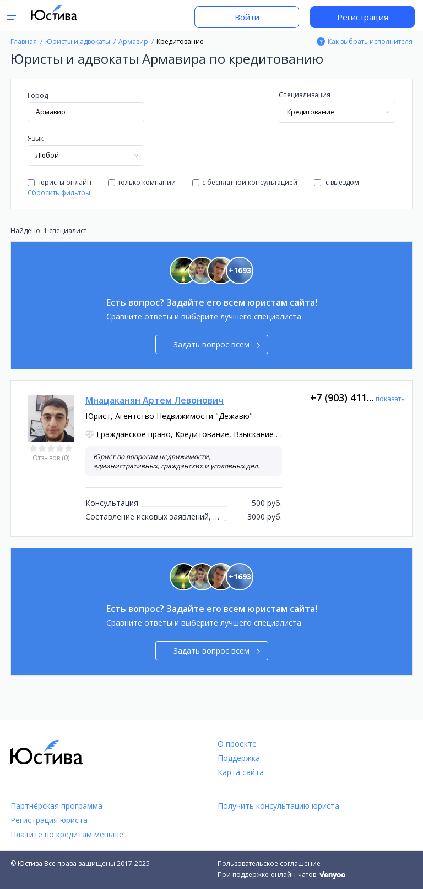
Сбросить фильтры (59, 192)
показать (390, 399)
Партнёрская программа (56, 805)
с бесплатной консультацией (244, 182)
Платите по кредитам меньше (66, 834)
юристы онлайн (59, 182)
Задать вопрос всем (216, 344)
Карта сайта (241, 772)
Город (38, 95)
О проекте (237, 743)
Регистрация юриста (49, 820)
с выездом (336, 182)
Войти (247, 17)
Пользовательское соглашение (269, 863)
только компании (142, 182)
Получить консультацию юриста (278, 805)
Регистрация (362, 17)
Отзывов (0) (50, 457)
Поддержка (239, 758)
